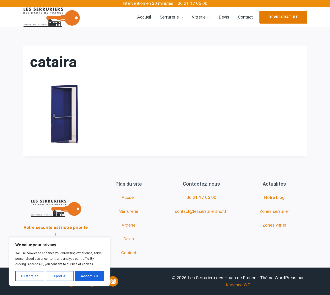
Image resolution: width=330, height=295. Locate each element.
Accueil (144, 17)
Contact (245, 17)
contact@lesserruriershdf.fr (201, 211)
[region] (59, 262)
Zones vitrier (274, 225)
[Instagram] (113, 281)
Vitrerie (128, 225)
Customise (30, 276)
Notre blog (274, 197)
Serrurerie (128, 211)
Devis (224, 17)
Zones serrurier (274, 211)
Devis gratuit (283, 17)
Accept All (89, 276)
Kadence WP (238, 284)
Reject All (60, 276)
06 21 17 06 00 (192, 3)
